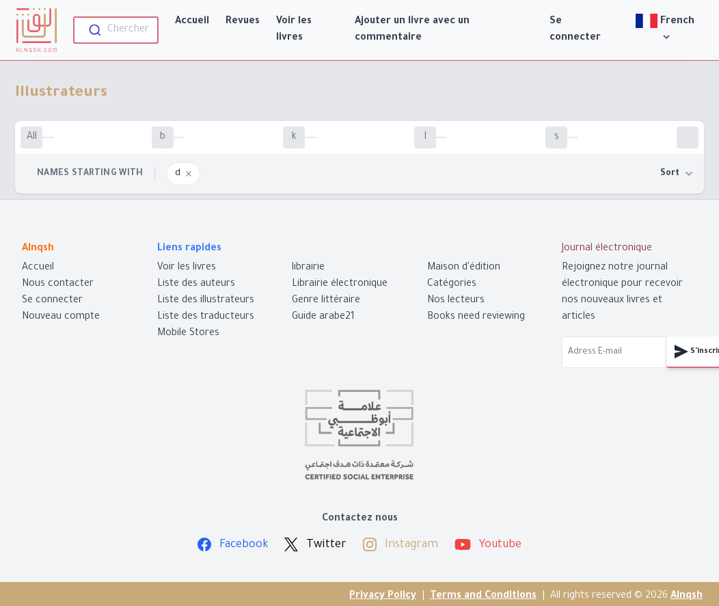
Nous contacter (58, 284)
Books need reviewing (476, 317)
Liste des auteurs (196, 284)
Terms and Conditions (483, 596)
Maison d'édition (463, 268)
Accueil (192, 21)
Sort (676, 174)
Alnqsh (686, 596)
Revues (243, 21)
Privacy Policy (382, 596)
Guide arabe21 (323, 317)
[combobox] (116, 30)
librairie (308, 268)
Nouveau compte (61, 317)
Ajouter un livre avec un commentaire (412, 30)
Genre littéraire (326, 300)
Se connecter (575, 30)
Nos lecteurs (456, 300)
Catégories (451, 284)
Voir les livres (294, 30)
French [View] (666, 28)
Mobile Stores (188, 333)
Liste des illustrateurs (205, 300)
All (32, 137)
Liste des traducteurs (205, 317)
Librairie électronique (340, 284)
